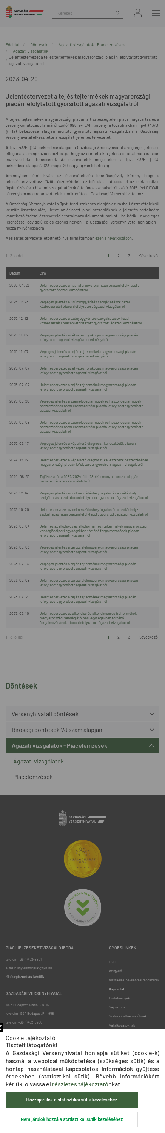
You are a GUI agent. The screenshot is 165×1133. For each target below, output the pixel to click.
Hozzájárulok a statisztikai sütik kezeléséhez (71, 1100)
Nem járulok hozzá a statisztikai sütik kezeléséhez (72, 1119)
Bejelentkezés (137, 13)
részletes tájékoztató (80, 1083)
